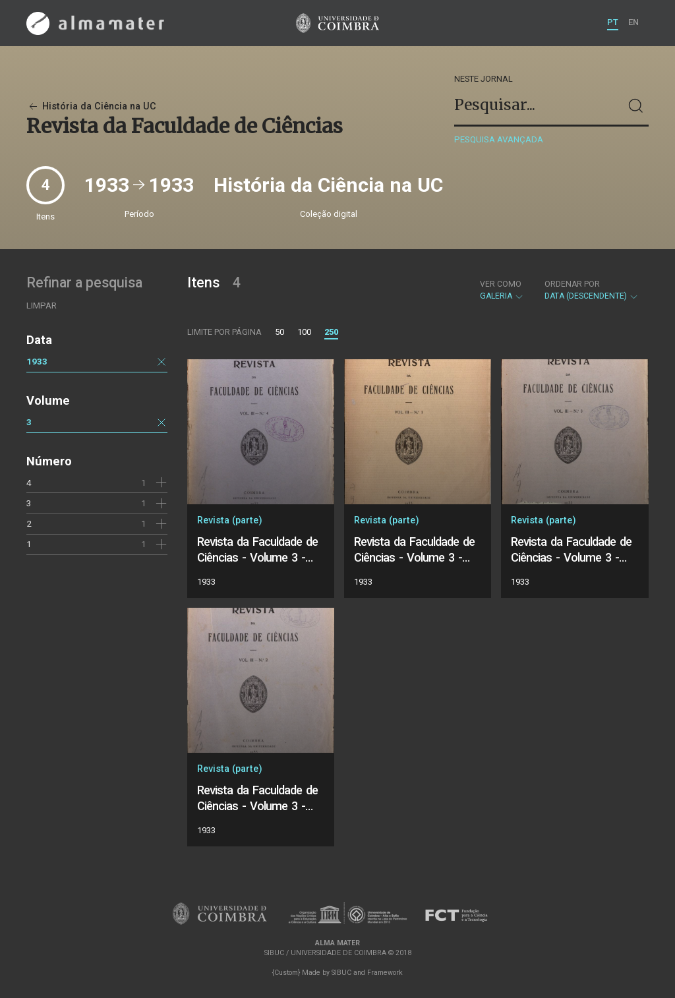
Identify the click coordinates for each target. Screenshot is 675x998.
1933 (36, 361)
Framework (385, 972)
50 (279, 332)
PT (612, 22)
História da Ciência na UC (91, 106)
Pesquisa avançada (498, 139)
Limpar (41, 305)
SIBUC (341, 972)
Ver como (500, 284)
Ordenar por (572, 284)
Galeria (502, 290)
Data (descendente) (591, 290)
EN (633, 22)
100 (304, 332)
